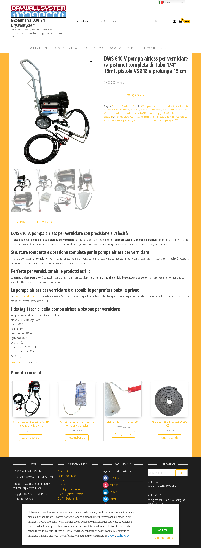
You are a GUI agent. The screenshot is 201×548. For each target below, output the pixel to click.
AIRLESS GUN (117, 109)
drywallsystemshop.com (25, 297)
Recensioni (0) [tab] (44, 222)
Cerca (181, 473)
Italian (164, 2)
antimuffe (173, 109)
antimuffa (165, 109)
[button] (91, 61)
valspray (123, 120)
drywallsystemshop (132, 113)
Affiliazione (166, 48)
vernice (141, 120)
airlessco (126, 109)
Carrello (60, 48)
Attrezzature (116, 106)
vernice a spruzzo (151, 120)
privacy (111, 535)
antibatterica (134, 109)
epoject (160, 113)
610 (142, 106)
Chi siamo (99, 48)
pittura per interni (142, 116)
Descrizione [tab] (20, 222)
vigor (171, 120)
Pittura (132, 116)
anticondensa (156, 109)
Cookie (61, 481)
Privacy (61, 485)
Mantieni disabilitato (164, 538)
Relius (152, 116)
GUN (172, 113)
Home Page (34, 48)
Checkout (74, 48)
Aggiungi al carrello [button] (30, 438)
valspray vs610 (132, 120)
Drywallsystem (127, 106)
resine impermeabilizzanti (180, 116)
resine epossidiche (162, 116)
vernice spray (163, 120)
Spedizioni (63, 472)
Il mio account (148, 48)
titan (112, 120)
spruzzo (107, 120)
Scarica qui (16, 362)
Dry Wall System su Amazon (70, 494)
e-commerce (151, 113)
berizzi (180, 109)
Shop (47, 48)
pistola (126, 116)
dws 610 (143, 113)
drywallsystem (119, 113)
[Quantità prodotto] (113, 95)
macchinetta (118, 116)
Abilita (162, 530)
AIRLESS (174, 106)
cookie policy (123, 535)
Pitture (135, 106)
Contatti (131, 48)
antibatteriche (145, 109)
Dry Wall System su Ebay (69, 499)
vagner (117, 120)
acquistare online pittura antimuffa (158, 106)
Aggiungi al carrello (135, 95)
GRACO (166, 113)
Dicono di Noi (115, 48)
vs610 (176, 120)
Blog (86, 48)
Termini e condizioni (67, 476)
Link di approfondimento (69, 490)
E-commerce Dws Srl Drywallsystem (28, 22)
